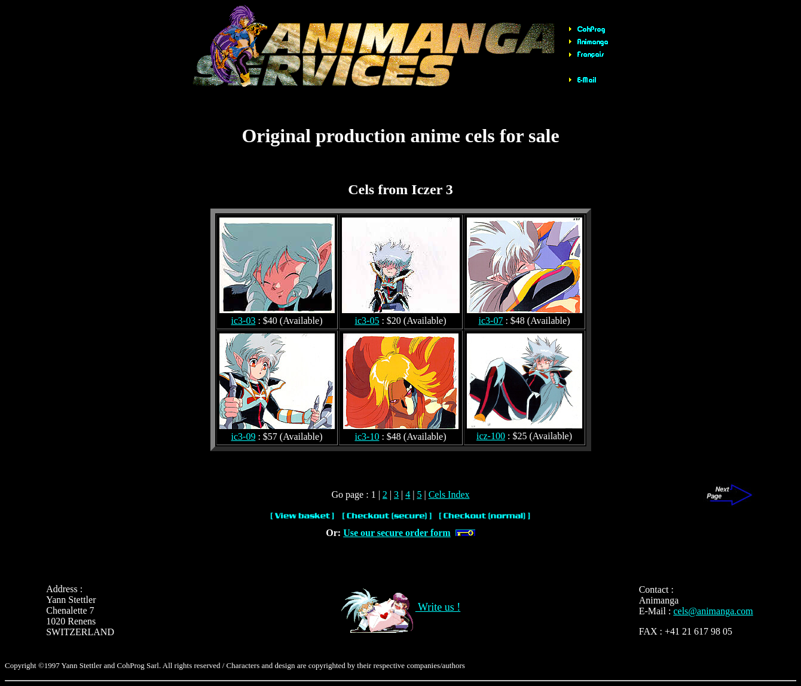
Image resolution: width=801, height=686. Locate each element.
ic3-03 (243, 321)
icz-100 (490, 436)
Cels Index (449, 494)
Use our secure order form (397, 533)
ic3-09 (243, 436)
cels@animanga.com (713, 611)
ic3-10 (367, 436)
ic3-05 (367, 321)
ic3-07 (491, 321)
